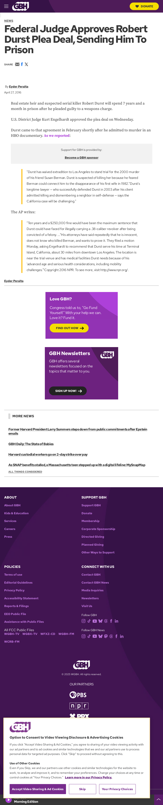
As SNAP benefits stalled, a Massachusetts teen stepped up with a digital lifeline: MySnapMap (76, 465)
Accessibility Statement (21, 598)
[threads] (106, 621)
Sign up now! (65, 391)
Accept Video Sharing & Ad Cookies (38, 789)
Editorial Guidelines (18, 582)
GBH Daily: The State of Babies (30, 444)
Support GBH (91, 505)
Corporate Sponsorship (98, 529)
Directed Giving (93, 537)
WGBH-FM (66, 634)
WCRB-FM (11, 641)
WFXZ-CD (47, 634)
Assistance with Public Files (24, 622)
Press (8, 537)
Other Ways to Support (98, 552)
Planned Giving (92, 545)
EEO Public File (15, 614)
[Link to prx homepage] (79, 716)
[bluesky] (101, 621)
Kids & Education (16, 513)
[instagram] (84, 621)
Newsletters (90, 598)
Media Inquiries (92, 590)
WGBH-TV (11, 634)
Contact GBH (91, 574)
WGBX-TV (29, 634)
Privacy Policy (14, 590)
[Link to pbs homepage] (78, 694)
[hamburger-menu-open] (8, 6)
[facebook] (112, 621)
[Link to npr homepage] (79, 705)
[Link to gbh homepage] (20, 6)
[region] (76, 758)
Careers (9, 529)
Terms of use (13, 574)
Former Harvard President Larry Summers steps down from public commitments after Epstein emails (77, 431)
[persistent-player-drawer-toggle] (158, 800)
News (8, 21)
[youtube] (95, 621)
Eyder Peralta (18, 86)
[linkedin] (117, 621)
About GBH (12, 505)
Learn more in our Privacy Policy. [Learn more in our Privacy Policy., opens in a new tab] (88, 777)
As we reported (57, 135)
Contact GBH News (95, 582)
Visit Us (87, 606)
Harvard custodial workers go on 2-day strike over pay (47, 454)
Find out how (67, 328)
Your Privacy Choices (117, 789)
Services (10, 521)
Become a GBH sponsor (81, 157)
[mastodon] (106, 636)
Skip (82, 789)
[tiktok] (90, 621)
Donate (144, 6)
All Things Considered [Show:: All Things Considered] (25, 471)
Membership (91, 521)
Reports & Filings (16, 606)
